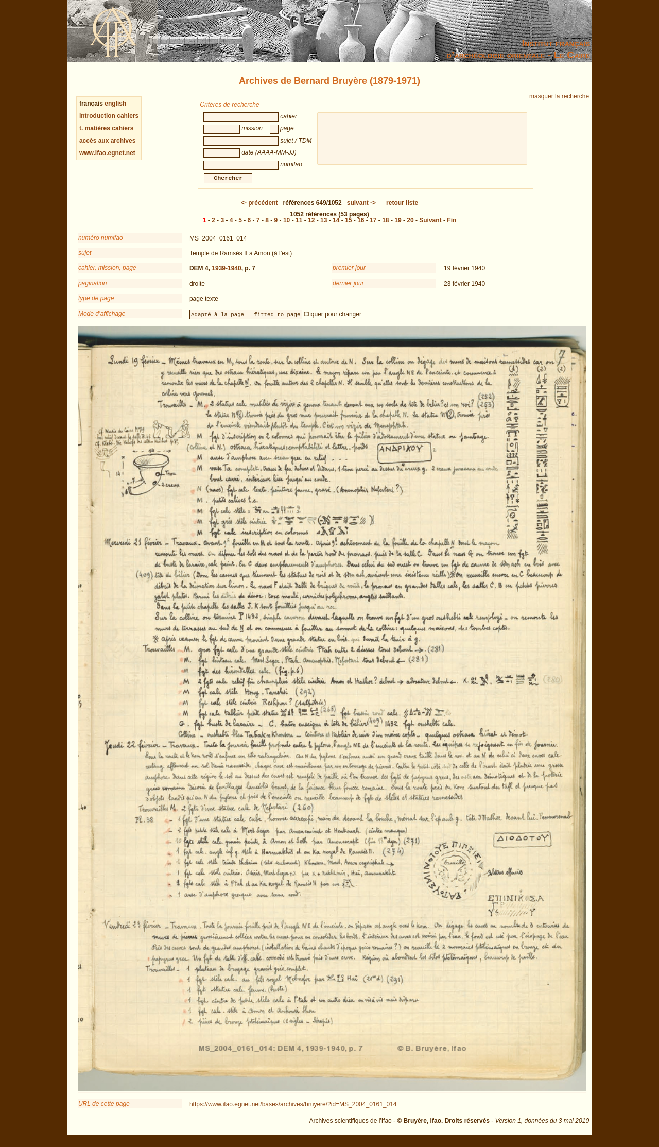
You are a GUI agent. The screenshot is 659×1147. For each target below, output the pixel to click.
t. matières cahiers (106, 128)
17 (373, 226)
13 (323, 226)
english (115, 103)
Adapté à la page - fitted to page (245, 320)
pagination (92, 289)
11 (299, 226)
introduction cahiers (108, 115)
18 (385, 226)
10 (286, 226)
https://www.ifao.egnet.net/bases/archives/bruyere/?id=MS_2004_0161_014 (293, 1110)
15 (348, 226)
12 (311, 226)
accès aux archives (107, 140)
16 (360, 226)
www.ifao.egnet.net (107, 153)
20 (410, 226)
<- (259, 209)
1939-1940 (226, 274)
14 (336, 226)
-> (361, 209)
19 (397, 226)
